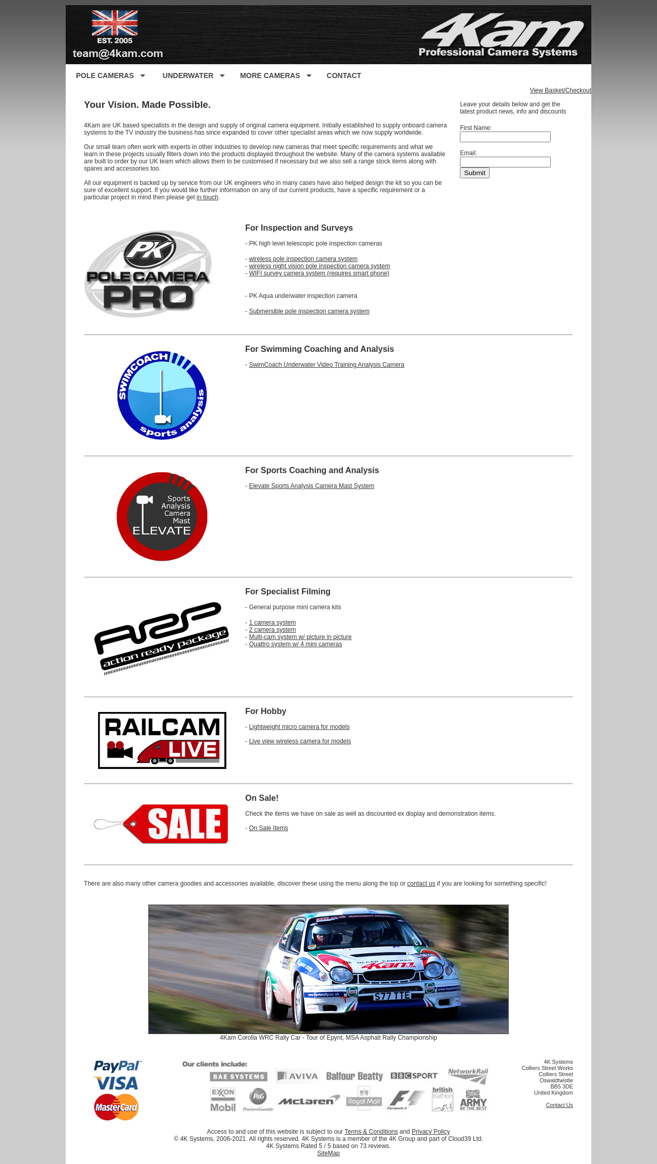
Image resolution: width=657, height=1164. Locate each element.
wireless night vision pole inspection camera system (319, 266)
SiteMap (328, 1153)
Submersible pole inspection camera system (309, 311)
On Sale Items (268, 828)
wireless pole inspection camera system (303, 258)
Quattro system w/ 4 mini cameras (295, 644)
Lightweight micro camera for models (299, 726)
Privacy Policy (431, 1131)
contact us (421, 883)
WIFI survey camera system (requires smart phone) (319, 273)
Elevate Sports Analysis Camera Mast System (311, 486)
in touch (207, 197)
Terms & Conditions (371, 1131)
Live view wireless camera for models (300, 741)
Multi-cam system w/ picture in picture (300, 637)
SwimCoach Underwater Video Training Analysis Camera (326, 364)
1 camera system (272, 622)
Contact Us (559, 1105)
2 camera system (272, 629)
